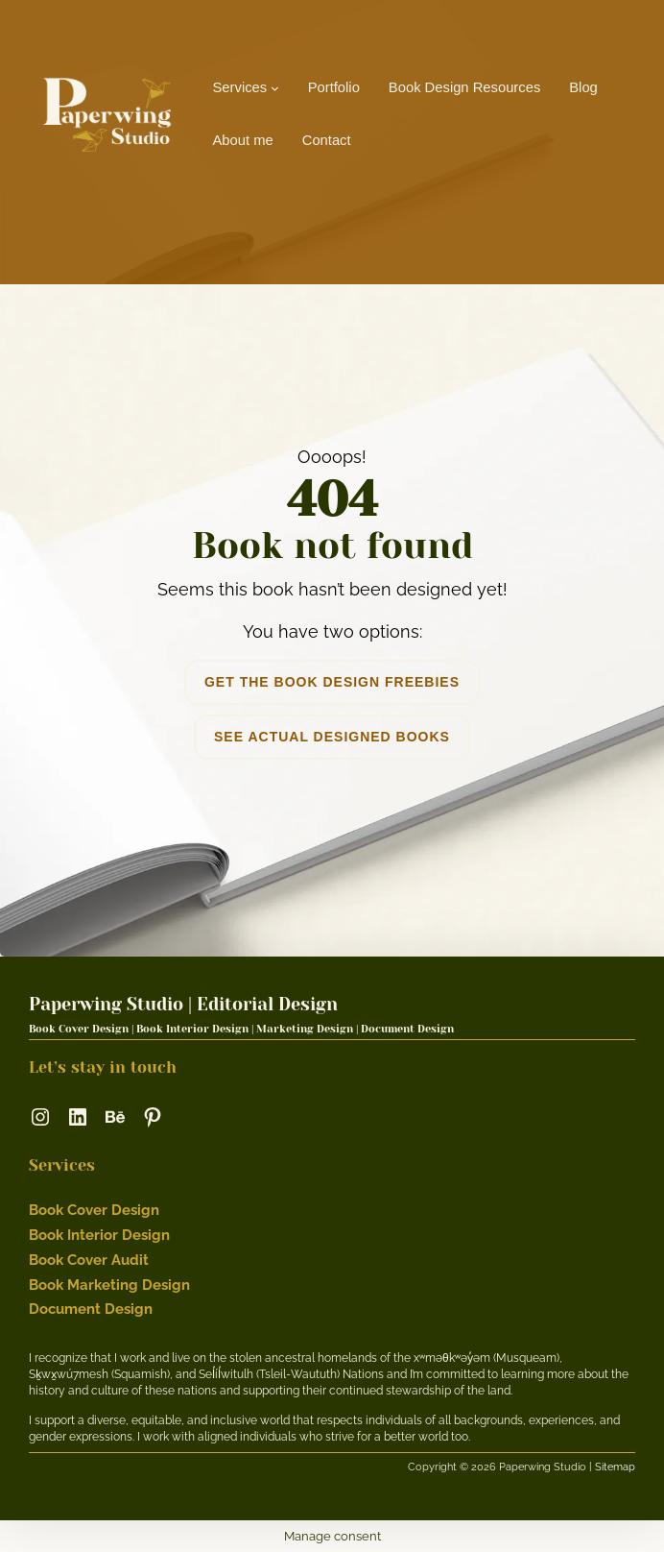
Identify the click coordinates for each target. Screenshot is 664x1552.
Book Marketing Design (109, 1284)
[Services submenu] (275, 88)
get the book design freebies (332, 682)
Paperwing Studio (106, 1004)
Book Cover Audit (89, 1259)
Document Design (91, 1308)
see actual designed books (332, 736)
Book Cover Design (94, 1209)
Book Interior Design (99, 1234)
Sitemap (615, 1467)
